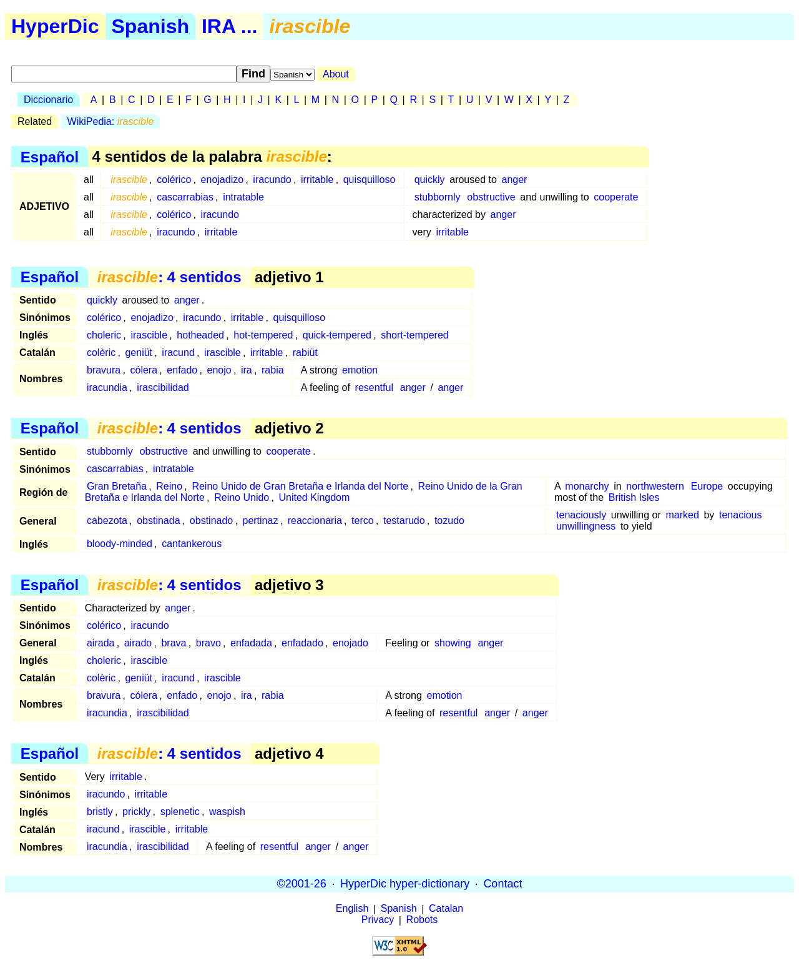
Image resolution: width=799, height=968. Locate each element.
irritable (317, 179)
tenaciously (581, 515)
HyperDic (55, 26)
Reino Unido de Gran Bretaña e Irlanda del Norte (300, 486)
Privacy (377, 920)
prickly (136, 811)
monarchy (587, 486)
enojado (350, 643)
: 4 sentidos (169, 277)
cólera (143, 370)
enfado (182, 370)
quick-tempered (337, 335)
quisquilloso (369, 179)
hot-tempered (263, 335)
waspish (227, 811)
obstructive (491, 197)
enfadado (302, 643)
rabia (273, 370)
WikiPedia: (110, 121)
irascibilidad (163, 387)
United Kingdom (314, 497)
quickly (429, 179)
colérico (174, 179)
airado (138, 643)
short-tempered (415, 335)
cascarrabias (185, 197)
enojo (219, 370)
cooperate (616, 197)
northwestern (655, 486)
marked (682, 515)
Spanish (150, 26)
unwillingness (585, 526)
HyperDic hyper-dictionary (404, 883)
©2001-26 (301, 883)
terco (362, 520)
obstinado (211, 520)
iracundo (272, 179)
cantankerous (192, 543)
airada (100, 643)
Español (50, 156)
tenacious (740, 515)
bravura (103, 370)
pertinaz (260, 520)
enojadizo (222, 179)
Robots (422, 920)
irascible (148, 335)
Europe (707, 486)
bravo (208, 643)
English (352, 909)
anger (514, 179)
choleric (104, 335)
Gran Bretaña (117, 486)
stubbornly (437, 197)
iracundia (107, 387)
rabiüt (305, 352)
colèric (101, 352)
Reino (169, 486)
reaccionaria (315, 520)
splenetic (180, 811)
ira (246, 370)
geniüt (138, 352)
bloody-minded (119, 543)
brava (173, 643)
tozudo (449, 520)
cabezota (107, 520)
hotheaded (200, 335)
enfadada (251, 643)
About (336, 74)
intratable (243, 197)
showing (452, 643)
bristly (100, 811)
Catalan (446, 909)
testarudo (404, 520)
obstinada (158, 520)
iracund (178, 352)
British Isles (634, 497)
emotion (360, 370)
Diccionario (48, 99)
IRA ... (229, 26)
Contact (502, 883)
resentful (374, 387)
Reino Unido (241, 497)
